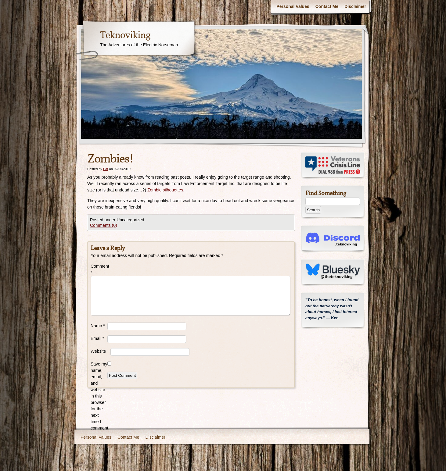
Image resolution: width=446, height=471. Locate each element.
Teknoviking (125, 35)
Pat (105, 169)
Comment (99, 269)
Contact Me (326, 6)
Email (97, 338)
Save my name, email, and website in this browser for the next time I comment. (99, 396)
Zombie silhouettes (165, 189)
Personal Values (292, 6)
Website (98, 351)
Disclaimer (355, 6)
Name (98, 325)
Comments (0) (103, 225)
